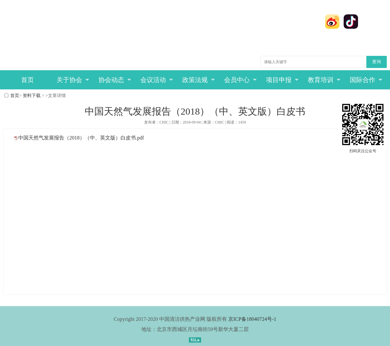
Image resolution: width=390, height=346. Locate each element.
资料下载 (32, 95)
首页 (27, 79)
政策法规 (198, 79)
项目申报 (282, 79)
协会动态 (114, 79)
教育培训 (324, 79)
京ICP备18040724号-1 (252, 319)
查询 (376, 61)
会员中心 (240, 79)
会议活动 (156, 79)
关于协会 (73, 79)
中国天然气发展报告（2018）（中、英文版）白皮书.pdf (81, 137)
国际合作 (366, 79)
